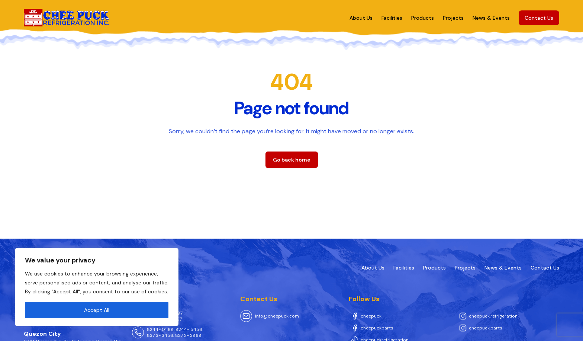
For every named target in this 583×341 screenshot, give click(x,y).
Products (422, 18)
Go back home (291, 159)
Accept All (96, 310)
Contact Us (539, 18)
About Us (361, 18)
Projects (453, 18)
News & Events (491, 18)
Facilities (391, 18)
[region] (96, 287)
